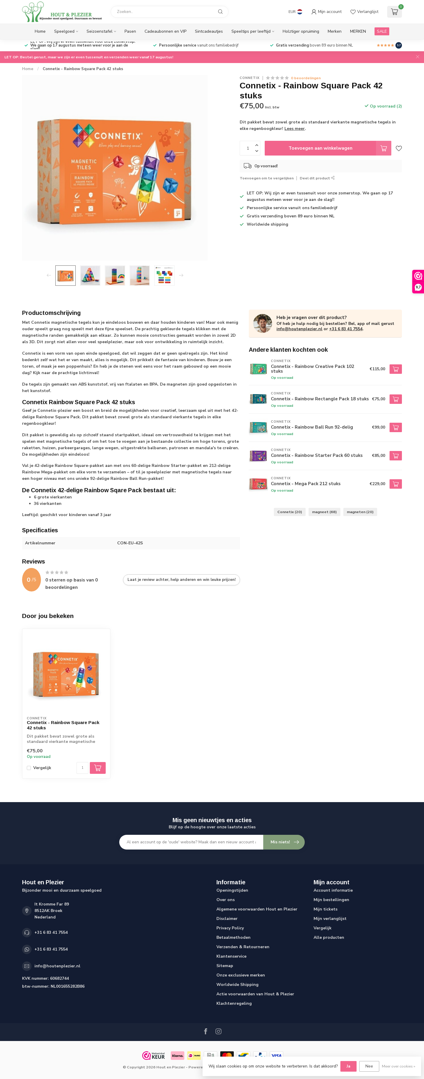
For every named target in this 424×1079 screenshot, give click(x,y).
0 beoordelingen (306, 77)
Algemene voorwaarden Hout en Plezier (256, 909)
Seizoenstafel (99, 31)
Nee (369, 1066)
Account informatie (333, 890)
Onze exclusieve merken (240, 975)
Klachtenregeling (234, 1003)
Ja (348, 1066)
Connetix (250, 78)
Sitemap (224, 966)
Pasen (130, 31)
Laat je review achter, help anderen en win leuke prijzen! (181, 579)
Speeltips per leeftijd (251, 31)
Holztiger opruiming (301, 31)
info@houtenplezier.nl (299, 329)
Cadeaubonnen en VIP (165, 31)
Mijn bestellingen (331, 900)
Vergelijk (42, 768)
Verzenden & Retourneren (242, 947)
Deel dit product (317, 178)
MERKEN (358, 31)
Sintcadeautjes (209, 31)
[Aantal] (82, 768)
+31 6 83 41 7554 (345, 329)
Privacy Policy (230, 928)
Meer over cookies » (398, 1066)
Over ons (225, 900)
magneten (360, 511)
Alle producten (329, 937)
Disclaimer (227, 918)
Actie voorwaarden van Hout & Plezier (255, 994)
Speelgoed (64, 31)
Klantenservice (231, 956)
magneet (324, 511)
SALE (382, 31)
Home (40, 31)
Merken (335, 31)
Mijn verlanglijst (330, 918)
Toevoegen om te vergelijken (267, 178)
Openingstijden (232, 890)
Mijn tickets (325, 909)
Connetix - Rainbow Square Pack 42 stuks (83, 69)
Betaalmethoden (233, 937)
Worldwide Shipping (237, 984)
